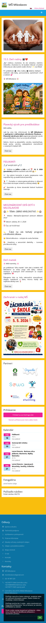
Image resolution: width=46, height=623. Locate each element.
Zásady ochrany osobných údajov (17, 542)
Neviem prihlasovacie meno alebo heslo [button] (23, 420)
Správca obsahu (11, 527)
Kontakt (8, 557)
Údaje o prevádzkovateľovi (14, 546)
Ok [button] (40, 617)
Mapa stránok (10, 550)
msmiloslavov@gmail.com (14, 575)
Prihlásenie (39, 8)
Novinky (8, 561)
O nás (7, 554)
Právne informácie (11, 538)
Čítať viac (9, 151)
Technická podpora (12, 530)
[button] (31, 8)
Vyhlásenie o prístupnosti (14, 534)
